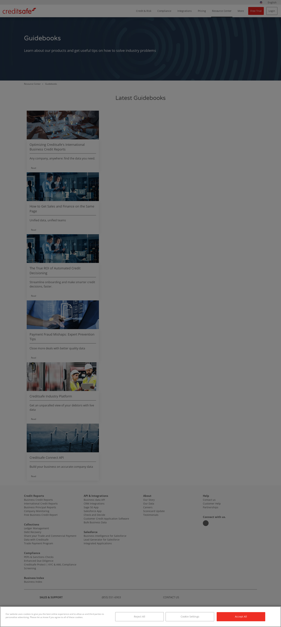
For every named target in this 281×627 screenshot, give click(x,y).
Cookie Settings (190, 616)
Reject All (139, 616)
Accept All (241, 616)
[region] (140, 616)
